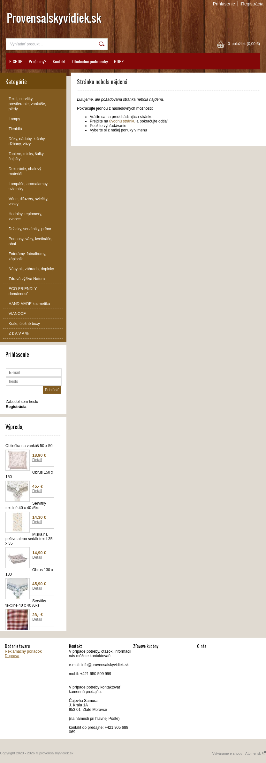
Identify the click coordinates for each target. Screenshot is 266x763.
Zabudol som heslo (22, 401)
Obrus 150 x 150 (29, 474)
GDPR (119, 61)
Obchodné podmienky (90, 61)
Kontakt (59, 61)
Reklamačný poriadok (23, 651)
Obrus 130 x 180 (29, 572)
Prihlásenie (224, 3)
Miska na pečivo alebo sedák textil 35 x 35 (28, 539)
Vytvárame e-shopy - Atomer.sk (239, 753)
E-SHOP (15, 61)
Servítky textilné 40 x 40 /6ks (25, 505)
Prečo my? (37, 61)
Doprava (12, 656)
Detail (37, 460)
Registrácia (252, 3)
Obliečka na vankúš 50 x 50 (28, 446)
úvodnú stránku (122, 121)
